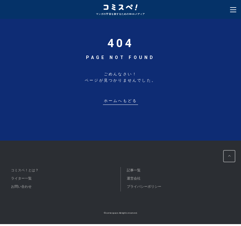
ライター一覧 (21, 178)
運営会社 (134, 178)
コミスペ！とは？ (25, 170)
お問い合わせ (21, 186)
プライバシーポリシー (144, 186)
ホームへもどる (120, 101)
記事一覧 (134, 170)
